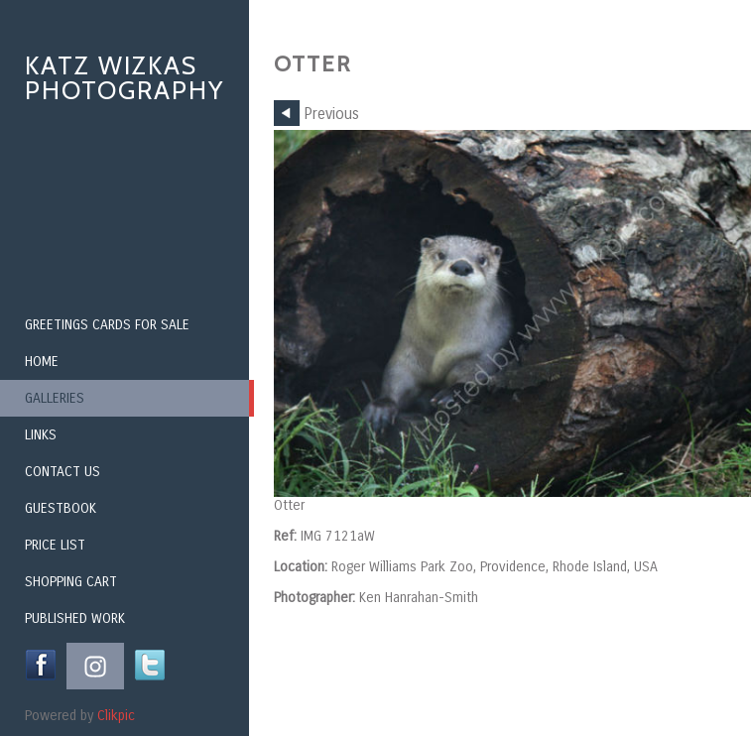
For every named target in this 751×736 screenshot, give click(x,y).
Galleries (54, 398)
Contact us (62, 471)
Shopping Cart (71, 581)
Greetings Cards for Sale (107, 324)
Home (42, 361)
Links (41, 435)
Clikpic (116, 715)
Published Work (75, 618)
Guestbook (60, 508)
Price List (55, 545)
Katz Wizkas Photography (124, 78)
